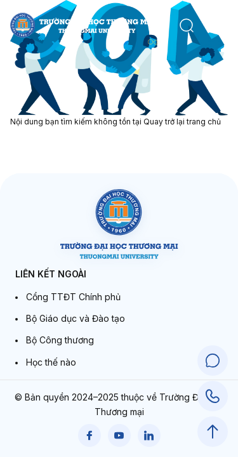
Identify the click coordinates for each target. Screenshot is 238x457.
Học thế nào (51, 362)
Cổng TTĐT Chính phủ (73, 296)
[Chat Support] (212, 360)
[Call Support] (212, 396)
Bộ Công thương (60, 339)
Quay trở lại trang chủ (182, 121)
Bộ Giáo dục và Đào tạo (75, 318)
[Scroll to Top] (212, 431)
